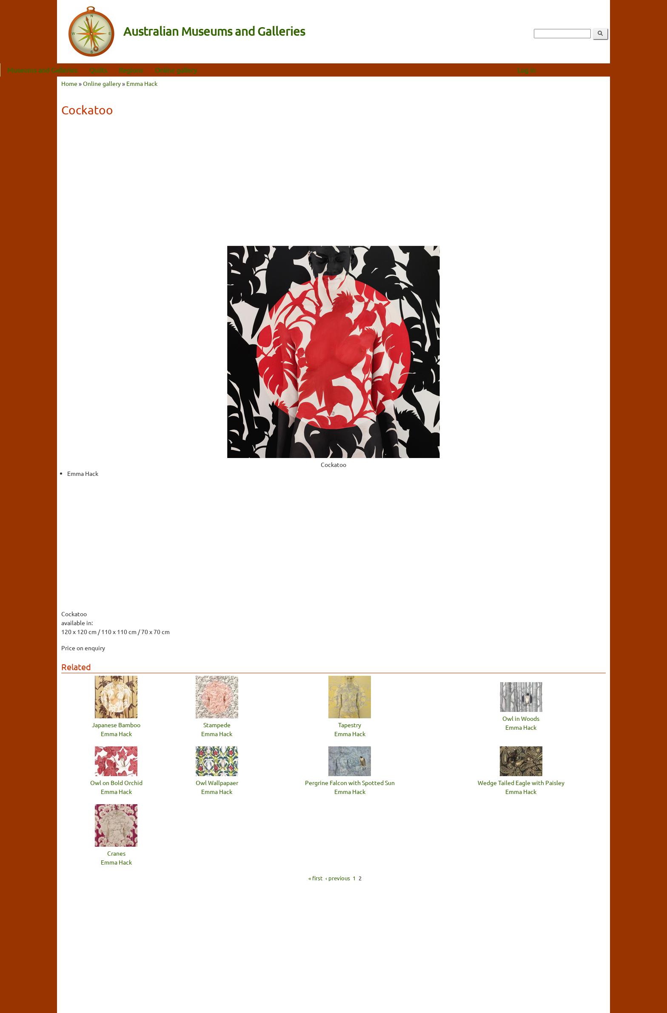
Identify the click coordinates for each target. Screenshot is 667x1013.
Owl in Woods (520, 718)
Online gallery (233, 69)
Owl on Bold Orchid (116, 782)
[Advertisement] (333, 184)
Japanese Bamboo (116, 724)
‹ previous (337, 878)
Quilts (155, 69)
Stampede (217, 724)
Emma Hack (141, 83)
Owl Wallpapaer (217, 782)
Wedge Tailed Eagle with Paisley (521, 782)
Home (69, 83)
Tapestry (349, 724)
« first (315, 878)
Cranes (116, 853)
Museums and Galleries (99, 69)
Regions (188, 69)
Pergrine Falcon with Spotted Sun (350, 782)
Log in (583, 69)
